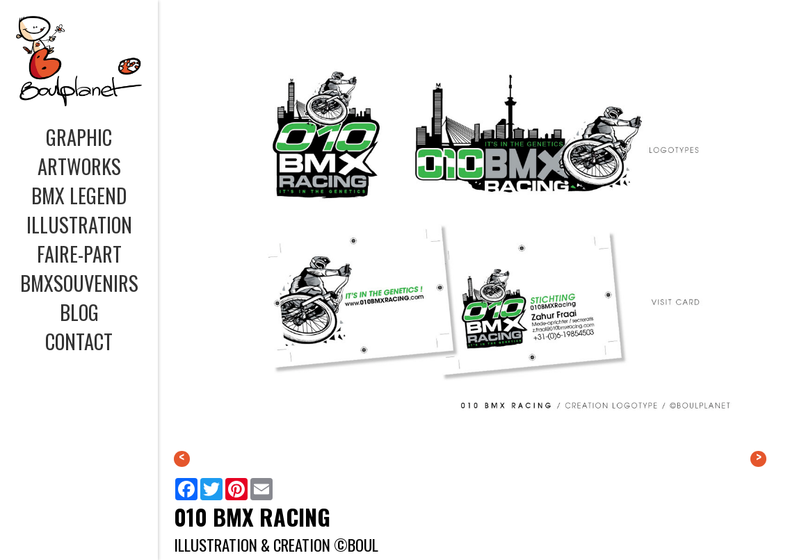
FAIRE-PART (79, 253)
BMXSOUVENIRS (79, 282)
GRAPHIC (79, 136)
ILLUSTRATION (79, 224)
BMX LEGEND (79, 195)
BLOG (79, 312)
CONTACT (79, 341)
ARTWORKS (79, 166)
